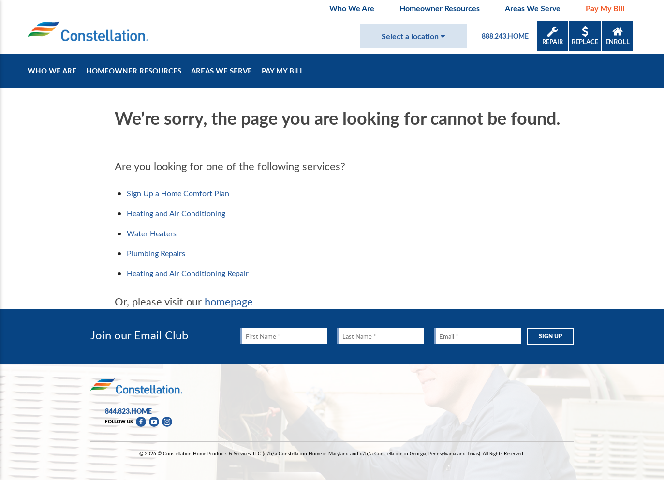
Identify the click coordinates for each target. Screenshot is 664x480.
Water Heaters (152, 233)
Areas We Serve (533, 8)
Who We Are (351, 8)
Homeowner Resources (439, 8)
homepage (229, 301)
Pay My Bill (605, 8)
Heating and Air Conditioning (176, 213)
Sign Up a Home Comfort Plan (178, 193)
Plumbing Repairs (156, 253)
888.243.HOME (505, 36)
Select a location (413, 36)
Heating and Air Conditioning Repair (188, 273)
